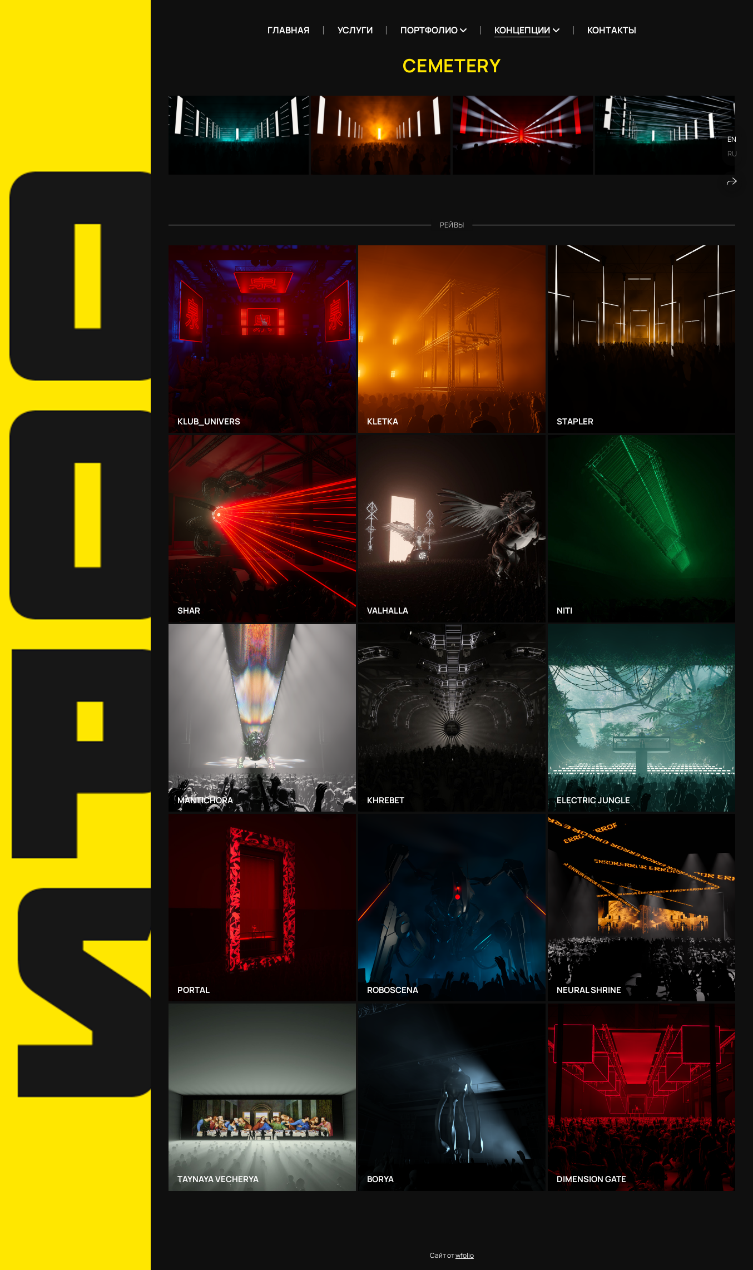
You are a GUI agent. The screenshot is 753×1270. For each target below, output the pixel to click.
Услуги (355, 30)
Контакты (611, 30)
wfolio (464, 1255)
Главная (288, 30)
